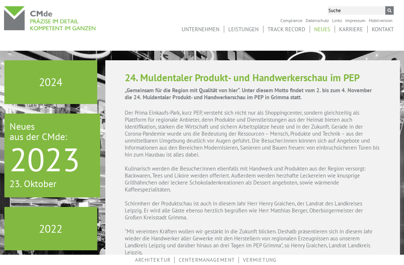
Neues (322, 29)
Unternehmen (200, 29)
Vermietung (260, 260)
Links (337, 20)
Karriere (351, 29)
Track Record (286, 29)
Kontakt (383, 29)
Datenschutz (317, 20)
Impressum (355, 20)
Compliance (291, 20)
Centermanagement (207, 260)
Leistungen (243, 29)
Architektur (153, 260)
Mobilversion (381, 20)
